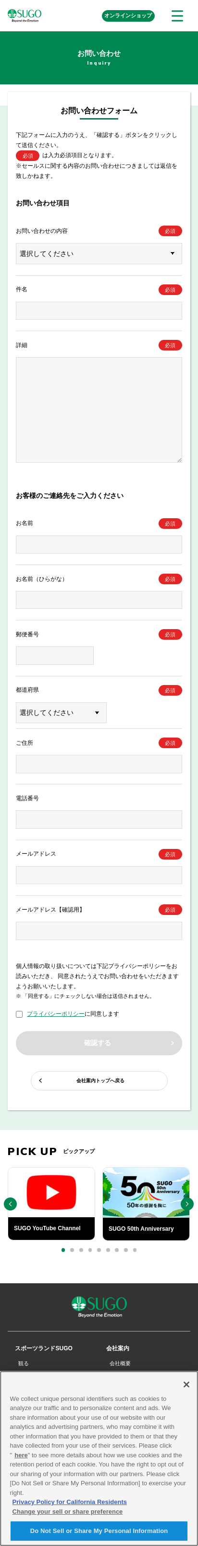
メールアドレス (36, 853)
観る (23, 1363)
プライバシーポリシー (56, 1013)
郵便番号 (27, 634)
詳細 (21, 345)
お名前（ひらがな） (42, 579)
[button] (63, 1250)
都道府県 (27, 689)
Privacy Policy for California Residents (69, 1506)
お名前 (24, 523)
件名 (21, 289)
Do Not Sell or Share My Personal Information (99, 1535)
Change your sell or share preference (67, 1515)
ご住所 (24, 742)
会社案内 (117, 1348)
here (20, 1459)
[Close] (186, 1388)
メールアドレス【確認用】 (50, 909)
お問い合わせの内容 (42, 231)
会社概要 (120, 1363)
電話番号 (27, 798)
